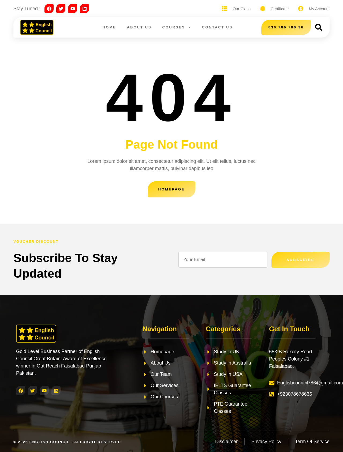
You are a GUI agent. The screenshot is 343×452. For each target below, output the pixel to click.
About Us (139, 27)
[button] (318, 27)
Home (109, 27)
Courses (176, 27)
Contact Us (217, 27)
